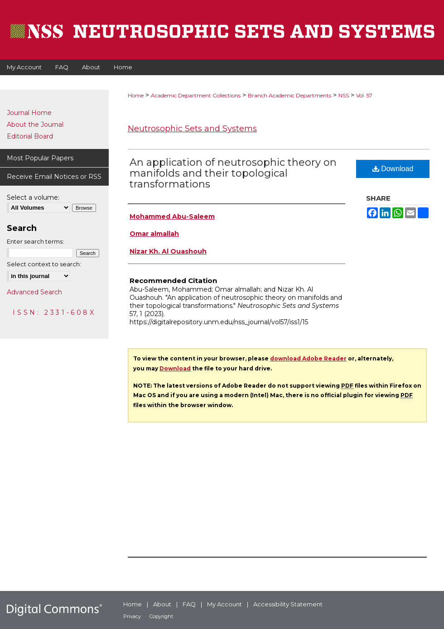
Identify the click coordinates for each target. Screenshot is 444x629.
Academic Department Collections (196, 95)
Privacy (132, 616)
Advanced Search (34, 292)
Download (393, 169)
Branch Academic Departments (289, 95)
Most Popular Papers (40, 158)
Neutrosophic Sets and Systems (192, 129)
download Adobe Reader (308, 358)
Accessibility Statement (288, 604)
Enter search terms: (35, 241)
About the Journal (35, 124)
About (162, 604)
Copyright (161, 616)
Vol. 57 (364, 95)
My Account (224, 604)
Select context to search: (44, 264)
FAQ (189, 604)
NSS (343, 95)
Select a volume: (33, 197)
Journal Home (29, 113)
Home (136, 95)
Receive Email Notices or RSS (54, 177)
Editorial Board (30, 136)
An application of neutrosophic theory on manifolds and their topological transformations (233, 173)
